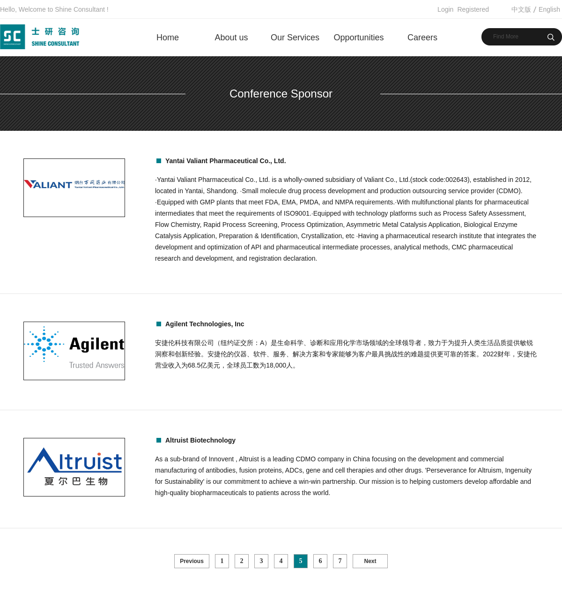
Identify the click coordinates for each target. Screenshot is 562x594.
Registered (473, 9)
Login (445, 9)
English (549, 9)
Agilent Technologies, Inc (204, 324)
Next (370, 561)
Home (167, 37)
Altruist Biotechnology (200, 440)
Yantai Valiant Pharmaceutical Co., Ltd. (225, 161)
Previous (192, 561)
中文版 (521, 9)
